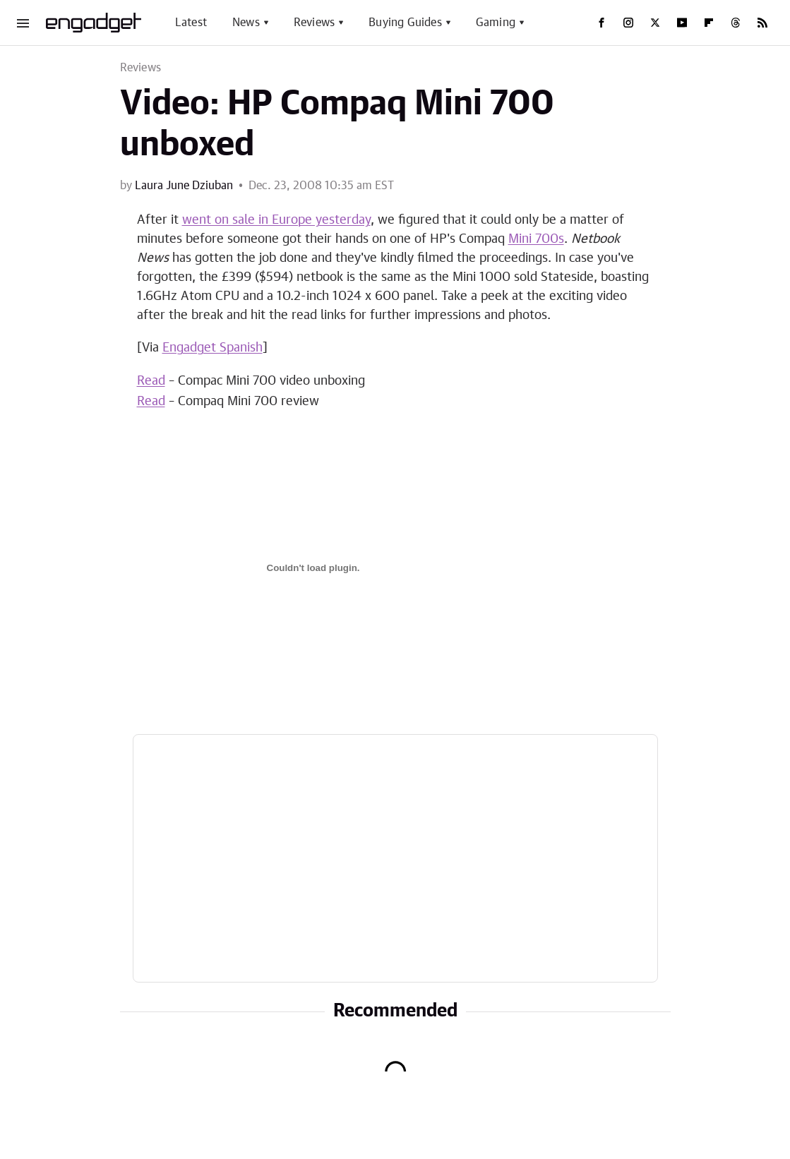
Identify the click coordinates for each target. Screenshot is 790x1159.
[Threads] (735, 22)
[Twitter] (655, 22)
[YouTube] (682, 22)
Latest (191, 22)
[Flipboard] (708, 22)
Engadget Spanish (212, 348)
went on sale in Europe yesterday (276, 220)
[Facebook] (601, 22)
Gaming (495, 22)
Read (151, 381)
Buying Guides (405, 22)
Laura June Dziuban (184, 185)
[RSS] (762, 22)
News (246, 22)
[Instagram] (628, 22)
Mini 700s (536, 239)
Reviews (314, 22)
